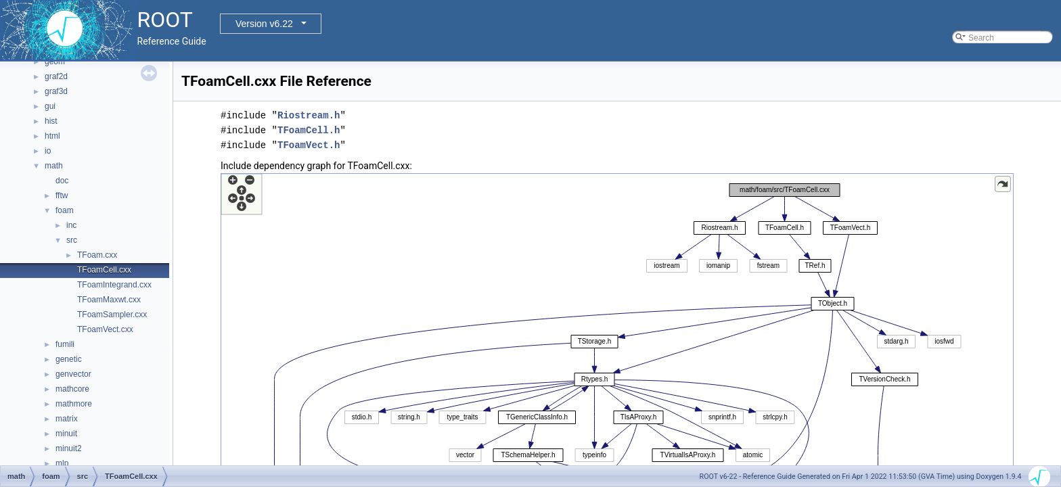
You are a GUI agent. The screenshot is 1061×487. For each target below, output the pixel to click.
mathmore (73, 404)
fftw (61, 195)
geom (55, 61)
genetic (68, 359)
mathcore (72, 389)
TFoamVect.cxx (105, 329)
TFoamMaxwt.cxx (109, 299)
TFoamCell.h (308, 130)
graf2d (56, 76)
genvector (73, 374)
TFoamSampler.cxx (112, 314)
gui (50, 106)
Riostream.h (308, 115)
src (71, 240)
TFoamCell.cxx (104, 270)
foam (64, 210)
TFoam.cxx (97, 255)
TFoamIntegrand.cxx (114, 284)
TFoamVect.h (308, 145)
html (52, 136)
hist (51, 121)
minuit (66, 433)
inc (71, 225)
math (54, 165)
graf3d (56, 91)
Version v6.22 (264, 23)
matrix (66, 418)
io (48, 151)
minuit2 (68, 448)
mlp (61, 463)
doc (61, 180)
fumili (64, 344)
